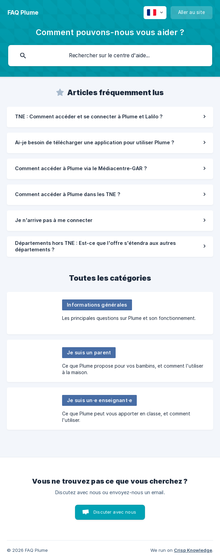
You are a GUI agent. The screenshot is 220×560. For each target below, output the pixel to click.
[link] (110, 117)
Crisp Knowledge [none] (193, 550)
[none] (23, 12)
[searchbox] (110, 55)
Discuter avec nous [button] (114, 512)
